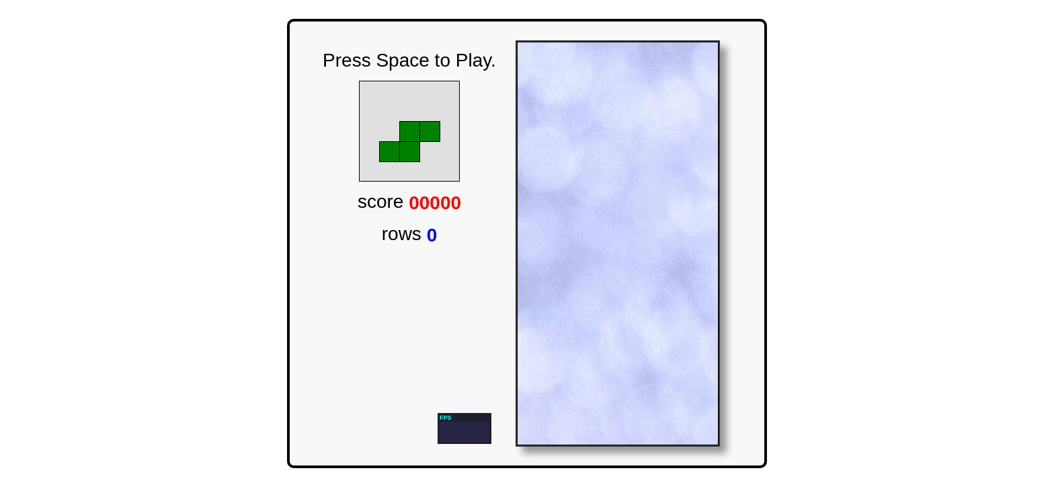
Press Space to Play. (409, 60)
